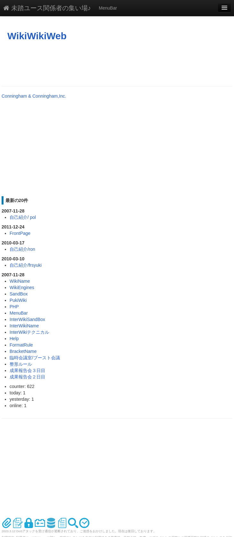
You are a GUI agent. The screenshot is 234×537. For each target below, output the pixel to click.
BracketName (23, 351)
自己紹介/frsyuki (26, 265)
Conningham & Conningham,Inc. (34, 96)
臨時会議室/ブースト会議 (35, 357)
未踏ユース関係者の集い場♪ (47, 7)
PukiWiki (18, 300)
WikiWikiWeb (37, 36)
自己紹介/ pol (23, 217)
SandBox (19, 293)
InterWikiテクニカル (29, 332)
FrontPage (20, 233)
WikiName (20, 281)
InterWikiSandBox (27, 319)
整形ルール (21, 364)
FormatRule (21, 344)
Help (14, 338)
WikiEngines (22, 287)
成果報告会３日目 (27, 370)
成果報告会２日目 (27, 376)
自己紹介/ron (22, 249)
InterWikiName (24, 325)
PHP (14, 306)
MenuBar (108, 8)
